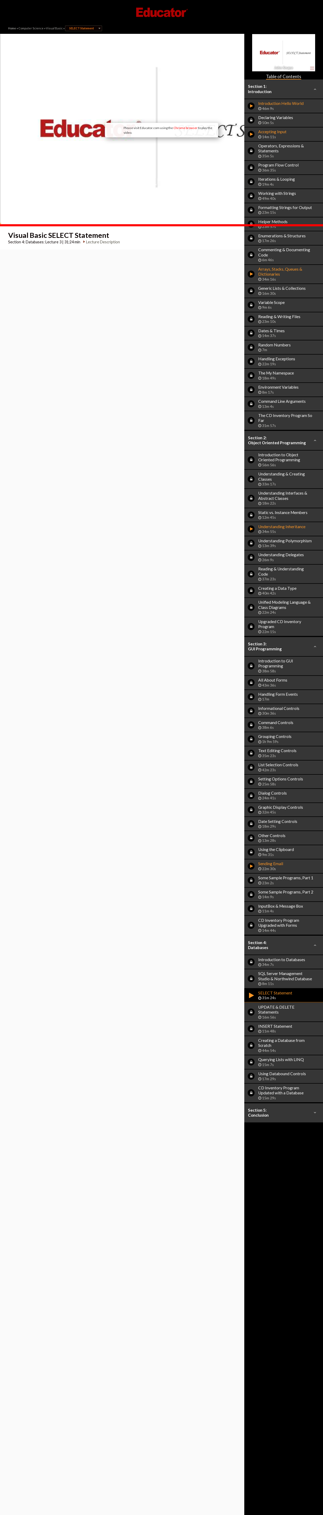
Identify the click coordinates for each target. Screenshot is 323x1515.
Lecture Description (101, 195)
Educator (161, 12)
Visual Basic (54, 28)
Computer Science (31, 28)
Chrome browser (146, 105)
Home (12, 28)
